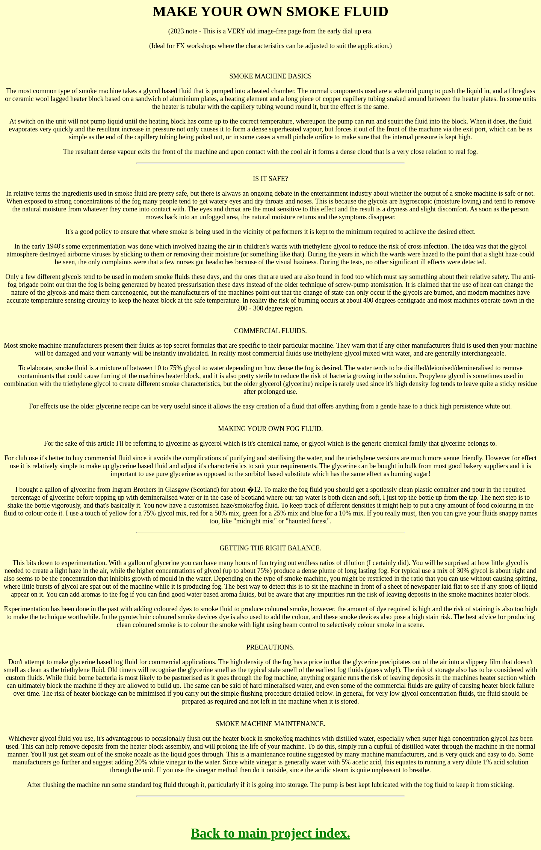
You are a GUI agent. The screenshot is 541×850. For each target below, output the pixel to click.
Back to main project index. (270, 833)
